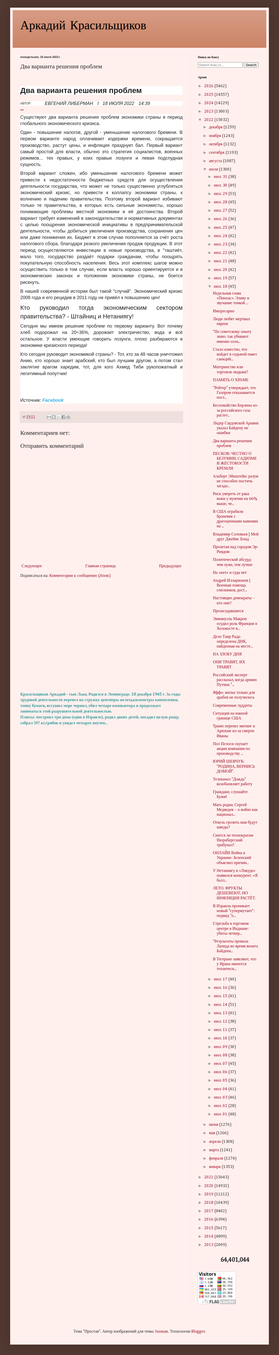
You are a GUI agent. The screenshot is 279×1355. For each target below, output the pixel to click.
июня (214, 1125)
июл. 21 (221, 261)
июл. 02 (221, 1106)
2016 (209, 1220)
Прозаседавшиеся (228, 611)
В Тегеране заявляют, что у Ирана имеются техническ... (234, 964)
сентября (217, 153)
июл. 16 (221, 988)
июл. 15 (221, 996)
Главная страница (100, 566)
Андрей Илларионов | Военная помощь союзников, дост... (231, 585)
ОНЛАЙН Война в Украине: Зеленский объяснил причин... (232, 858)
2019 (209, 1194)
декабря (216, 127)
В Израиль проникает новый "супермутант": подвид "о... (234, 911)
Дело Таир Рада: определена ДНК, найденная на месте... (233, 642)
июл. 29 (221, 194)
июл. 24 (221, 236)
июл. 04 (221, 1089)
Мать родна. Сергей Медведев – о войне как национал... (235, 810)
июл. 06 (221, 1072)
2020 (209, 1186)
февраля (216, 1159)
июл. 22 (221, 253)
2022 (209, 120)
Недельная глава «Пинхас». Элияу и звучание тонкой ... (231, 298)
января (215, 1167)
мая (212, 1133)
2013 (209, 1245)
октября (216, 144)
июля (214, 169)
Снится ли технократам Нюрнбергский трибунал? (233, 840)
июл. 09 (221, 1047)
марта (214, 1150)
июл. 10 (221, 1038)
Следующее (32, 566)
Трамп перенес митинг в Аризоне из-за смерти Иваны (234, 731)
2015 (209, 1228)
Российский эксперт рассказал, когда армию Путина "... (235, 680)
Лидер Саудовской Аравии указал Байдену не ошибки (235, 428)
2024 (209, 103)
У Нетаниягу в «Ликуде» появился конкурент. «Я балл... (235, 876)
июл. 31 (221, 177)
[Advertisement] (101, 635)
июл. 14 (221, 1005)
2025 (209, 95)
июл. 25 (221, 228)
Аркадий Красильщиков (83, 24)
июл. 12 (221, 1022)
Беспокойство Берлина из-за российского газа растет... (235, 410)
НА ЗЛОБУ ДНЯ (227, 654)
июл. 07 (221, 1064)
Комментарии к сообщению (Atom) (80, 576)
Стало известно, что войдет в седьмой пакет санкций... (235, 354)
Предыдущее (170, 566)
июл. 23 (221, 244)
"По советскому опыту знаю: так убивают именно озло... (232, 337)
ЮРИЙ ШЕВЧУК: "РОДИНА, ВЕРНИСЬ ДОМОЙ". (234, 766)
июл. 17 (221, 979)
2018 (209, 1203)
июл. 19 (221, 278)
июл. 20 (221, 270)
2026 (209, 86)
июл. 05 (221, 1081)
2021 (209, 1177)
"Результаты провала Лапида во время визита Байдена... (235, 946)
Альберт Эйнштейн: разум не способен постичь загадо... (235, 481)
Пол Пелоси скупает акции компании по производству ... (231, 749)
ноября (215, 136)
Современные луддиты (232, 706)
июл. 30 (221, 185)
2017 (209, 1211)
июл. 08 (221, 1055)
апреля (215, 1142)
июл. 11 (221, 1030)
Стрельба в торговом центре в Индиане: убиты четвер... (231, 928)
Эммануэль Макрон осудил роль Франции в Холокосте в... (235, 624)
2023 (209, 112)
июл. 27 (221, 211)
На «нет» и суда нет (230, 573)
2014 (209, 1237)
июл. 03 (221, 1098)
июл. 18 (221, 287)
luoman (161, 1332)
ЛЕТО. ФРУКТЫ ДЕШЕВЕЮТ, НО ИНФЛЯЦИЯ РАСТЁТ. (234, 893)
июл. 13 (221, 1013)
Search (251, 65)
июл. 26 (221, 219)
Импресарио (223, 311)
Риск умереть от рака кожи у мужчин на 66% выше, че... (235, 499)
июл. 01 (221, 1114)
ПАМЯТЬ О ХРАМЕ (230, 380)
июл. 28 (221, 202)
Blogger (198, 1332)
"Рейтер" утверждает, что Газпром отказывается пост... (234, 393)
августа (216, 161)
